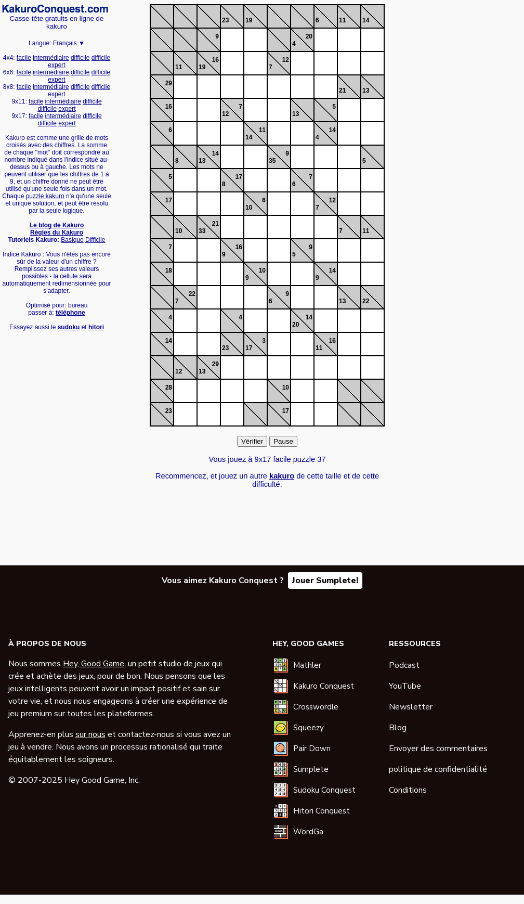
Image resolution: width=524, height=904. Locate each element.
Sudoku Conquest (324, 790)
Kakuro (55, 9)
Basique (72, 239)
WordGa (308, 831)
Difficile (95, 239)
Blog (398, 727)
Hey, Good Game (93, 663)
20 (309, 36)
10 (248, 207)
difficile (80, 57)
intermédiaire (51, 57)
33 (202, 231)
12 (285, 59)
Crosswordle (315, 707)
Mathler (307, 665)
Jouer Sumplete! (325, 580)
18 (168, 270)
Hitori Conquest (321, 811)
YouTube (405, 686)
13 (365, 90)
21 (342, 90)
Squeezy (308, 727)
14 (365, 20)
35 (272, 160)
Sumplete (311, 769)
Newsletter (411, 707)
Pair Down (312, 748)
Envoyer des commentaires (438, 748)
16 (215, 59)
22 (192, 294)
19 (248, 20)
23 (225, 20)
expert (56, 65)
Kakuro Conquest (323, 686)
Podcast (404, 665)
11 (342, 20)
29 (168, 83)
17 (238, 176)
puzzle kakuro (45, 196)
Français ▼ (69, 43)
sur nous (90, 734)
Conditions (408, 790)
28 (168, 387)
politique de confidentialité (438, 769)
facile (24, 57)
